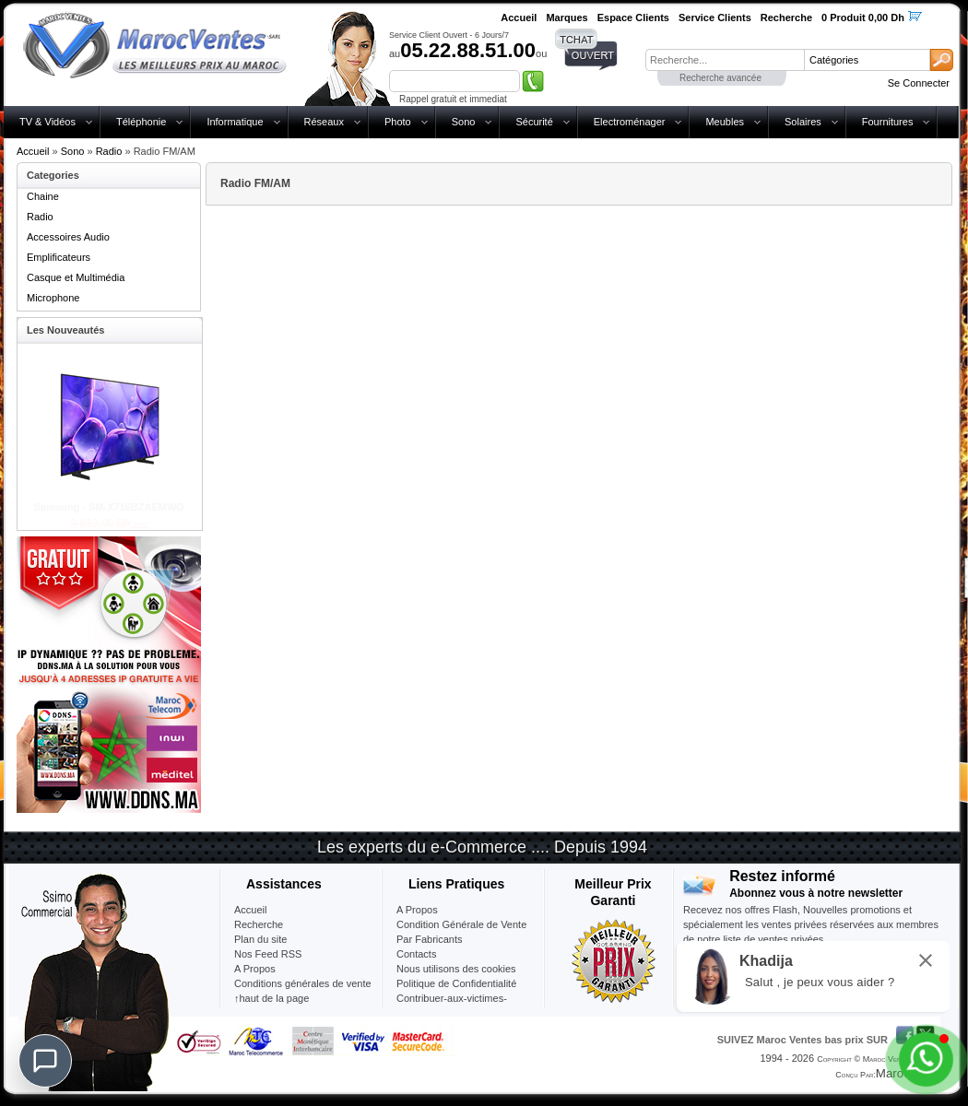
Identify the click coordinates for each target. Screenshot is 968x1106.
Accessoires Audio (68, 236)
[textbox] (724, 60)
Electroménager (630, 121)
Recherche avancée (720, 78)
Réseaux (324, 121)
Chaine (43, 196)
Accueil (33, 151)
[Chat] (45, 1061)
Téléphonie (141, 121)
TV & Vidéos (47, 121)
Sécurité (533, 121)
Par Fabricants (429, 939)
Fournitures (888, 121)
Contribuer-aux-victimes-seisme (451, 1005)
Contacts (416, 953)
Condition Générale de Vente (461, 924)
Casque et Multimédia (75, 277)
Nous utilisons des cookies (456, 968)
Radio (109, 151)
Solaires (803, 121)
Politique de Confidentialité (456, 983)
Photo (397, 121)
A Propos (417, 909)
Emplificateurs (58, 257)
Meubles (724, 121)
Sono (464, 121)
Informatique (235, 121)
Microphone (53, 297)
